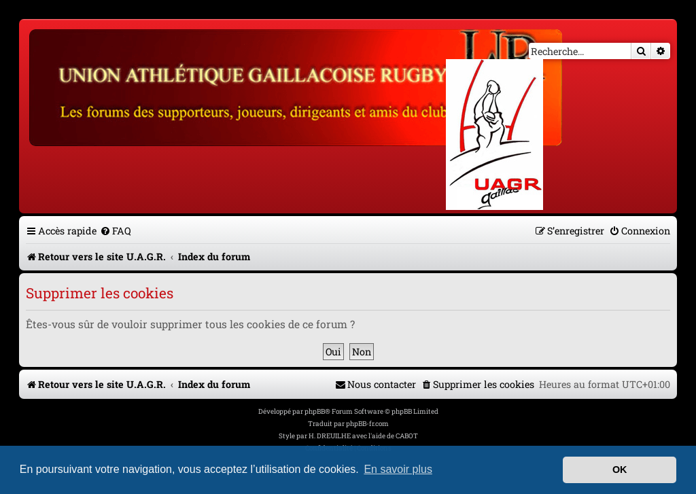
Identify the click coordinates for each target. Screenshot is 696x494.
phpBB (314, 411)
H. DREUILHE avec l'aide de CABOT (363, 435)
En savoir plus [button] (398, 469)
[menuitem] (115, 230)
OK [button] (619, 469)
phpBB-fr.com (367, 423)
